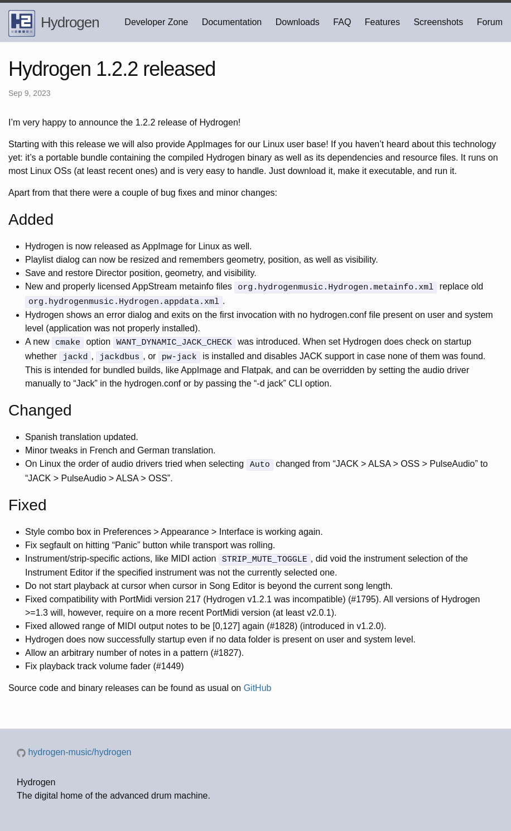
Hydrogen (53, 23)
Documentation (232, 22)
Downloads (298, 22)
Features (382, 22)
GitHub (258, 683)
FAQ (342, 22)
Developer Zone (156, 22)
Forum (490, 22)
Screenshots (438, 22)
